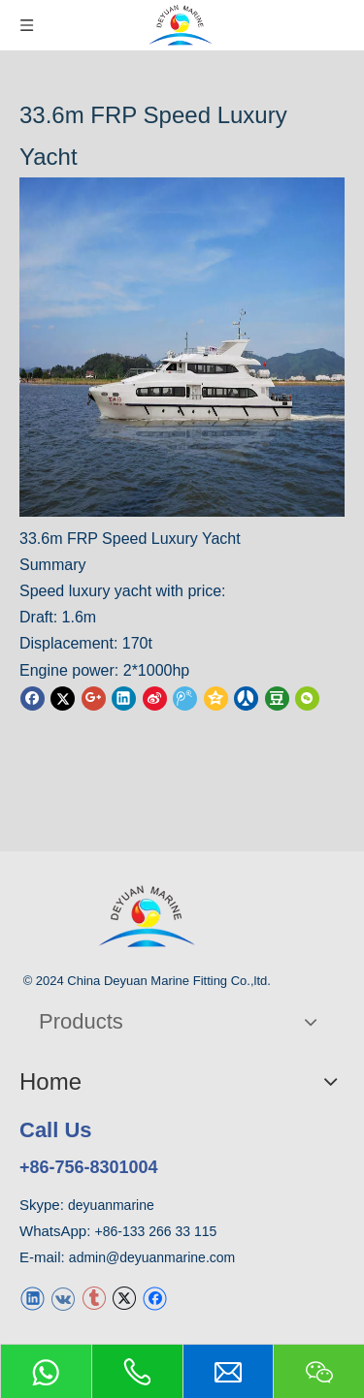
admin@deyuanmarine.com (152, 1257)
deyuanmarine (111, 1205)
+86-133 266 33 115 (156, 1231)
